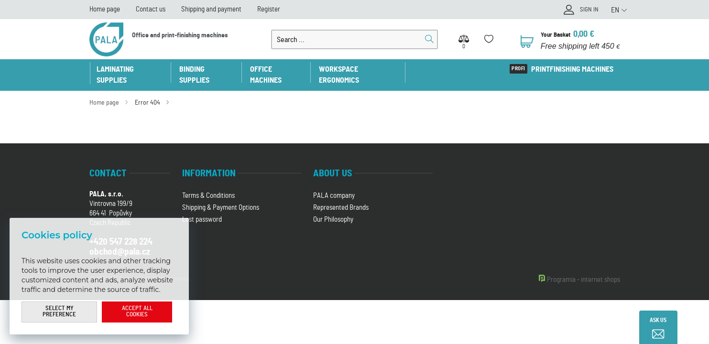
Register (268, 9)
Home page (104, 9)
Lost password (202, 208)
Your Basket (557, 34)
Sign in (588, 10)
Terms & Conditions (208, 184)
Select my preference (59, 312)
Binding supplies (210, 69)
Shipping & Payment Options (220, 196)
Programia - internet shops (583, 268)
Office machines (281, 69)
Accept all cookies (137, 312)
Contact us (150, 9)
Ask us (658, 320)
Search (429, 39)
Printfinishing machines (572, 69)
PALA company (334, 184)
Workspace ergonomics (365, 69)
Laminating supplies (131, 69)
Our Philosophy (333, 208)
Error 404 (147, 91)
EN (615, 10)
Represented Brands (341, 196)
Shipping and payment (211, 9)
